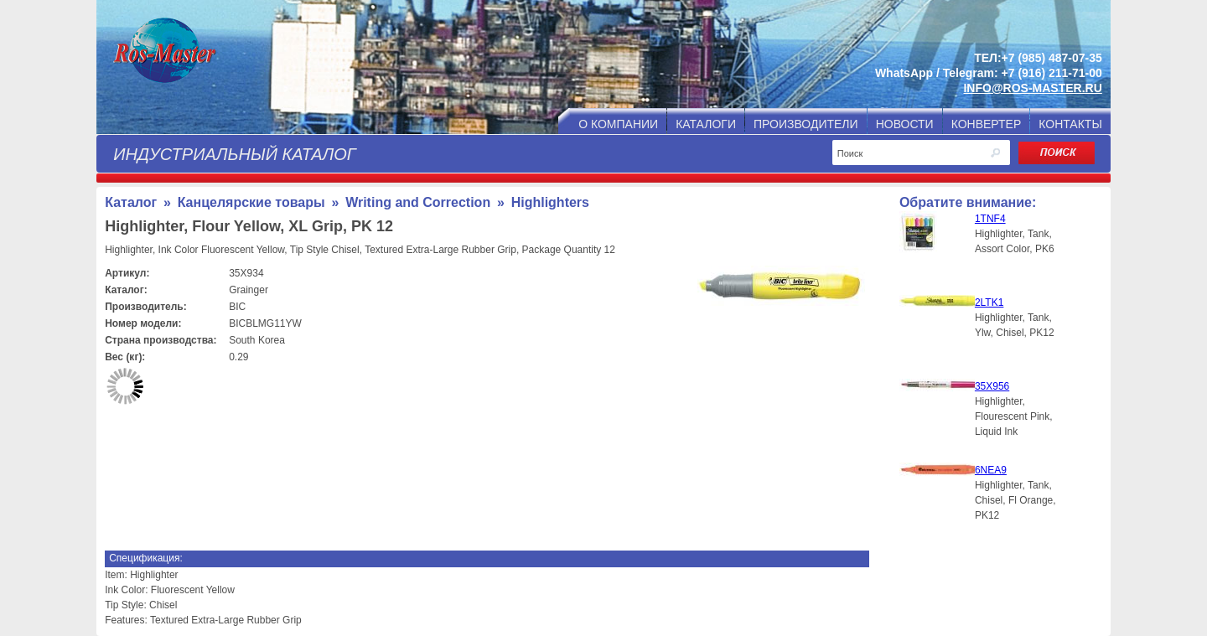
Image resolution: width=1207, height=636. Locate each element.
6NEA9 (991, 470)
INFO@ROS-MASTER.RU (1032, 88)
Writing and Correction (417, 202)
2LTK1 (989, 302)
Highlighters (550, 202)
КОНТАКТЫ (1070, 124)
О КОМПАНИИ (618, 124)
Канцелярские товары (251, 202)
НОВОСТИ (905, 124)
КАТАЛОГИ (706, 124)
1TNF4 (990, 219)
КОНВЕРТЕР (986, 124)
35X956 (992, 386)
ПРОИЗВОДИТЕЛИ (806, 124)
